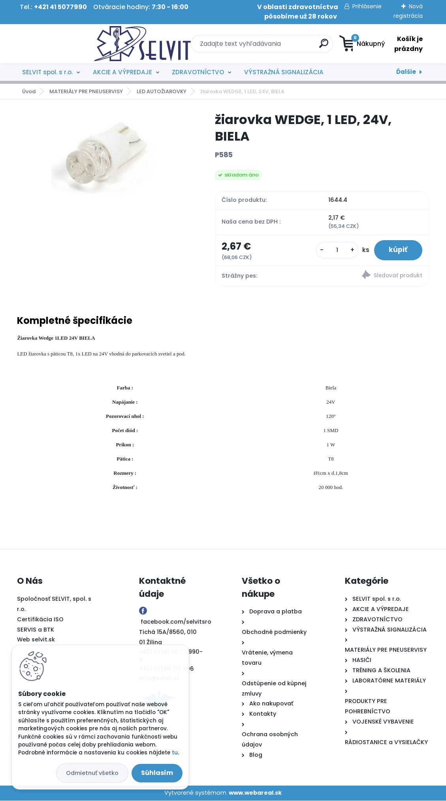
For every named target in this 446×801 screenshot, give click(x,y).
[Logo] (65, 44)
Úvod (29, 91)
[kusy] (335, 250)
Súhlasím (157, 772)
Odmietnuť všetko (92, 773)
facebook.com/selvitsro (176, 622)
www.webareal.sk (255, 793)
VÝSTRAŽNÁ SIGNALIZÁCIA (284, 72)
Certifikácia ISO (40, 620)
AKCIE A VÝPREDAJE (122, 72)
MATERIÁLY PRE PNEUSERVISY (86, 91)
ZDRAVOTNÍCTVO (198, 72)
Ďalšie (406, 72)
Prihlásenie (367, 6)
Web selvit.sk (36, 640)
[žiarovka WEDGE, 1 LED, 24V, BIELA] (103, 154)
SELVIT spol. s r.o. (47, 72)
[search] (272, 46)
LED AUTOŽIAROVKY (161, 91)
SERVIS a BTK (35, 630)
